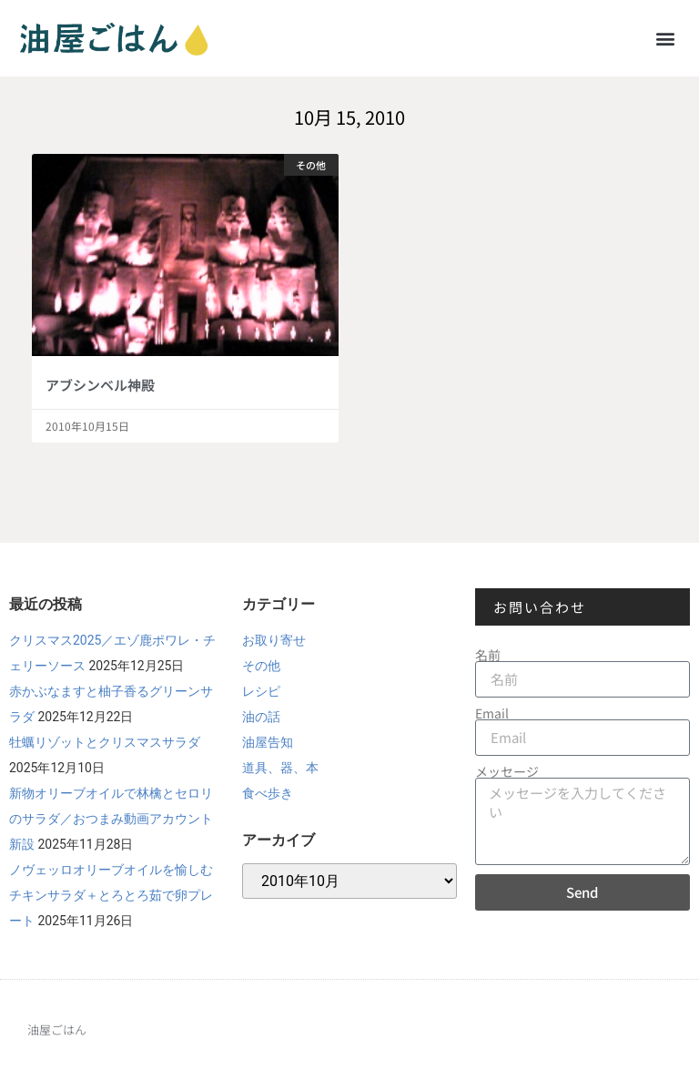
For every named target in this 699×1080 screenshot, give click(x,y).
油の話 (261, 716)
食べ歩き (267, 793)
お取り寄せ (274, 640)
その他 (261, 665)
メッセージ (507, 771)
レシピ (261, 691)
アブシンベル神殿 (100, 384)
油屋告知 (267, 742)
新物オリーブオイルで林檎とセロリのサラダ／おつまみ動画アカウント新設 (111, 818)
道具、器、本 (280, 767)
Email (492, 713)
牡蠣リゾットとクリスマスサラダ (104, 742)
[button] (666, 38)
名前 (488, 654)
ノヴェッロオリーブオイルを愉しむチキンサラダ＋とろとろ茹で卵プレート (111, 895)
